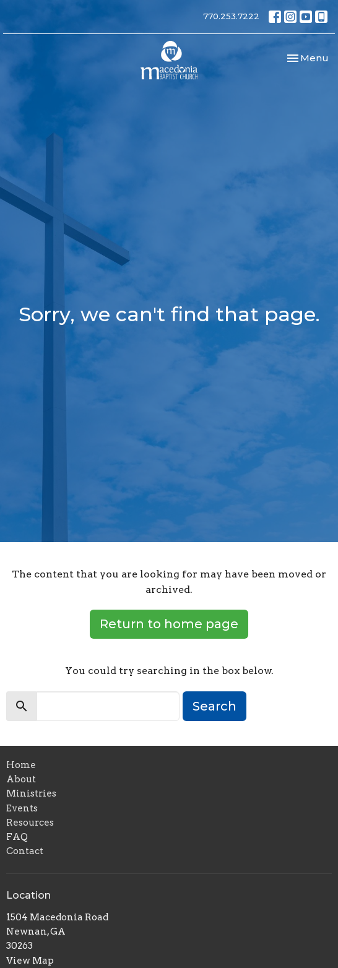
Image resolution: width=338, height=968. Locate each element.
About (21, 779)
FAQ (17, 836)
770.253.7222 (231, 16)
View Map (30, 960)
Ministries (31, 793)
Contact (24, 851)
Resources (30, 822)
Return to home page (169, 623)
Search (214, 706)
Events (22, 808)
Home (21, 765)
